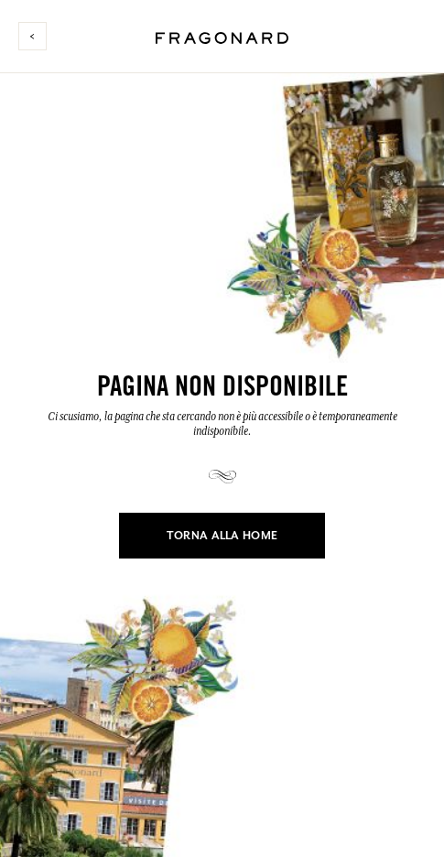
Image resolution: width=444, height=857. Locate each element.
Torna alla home (222, 535)
